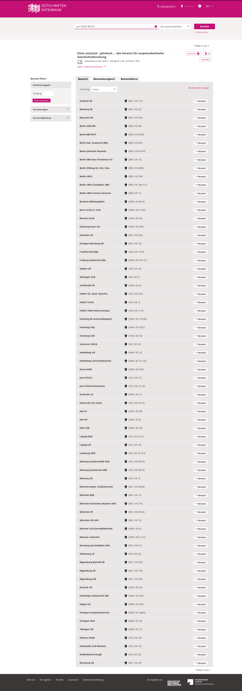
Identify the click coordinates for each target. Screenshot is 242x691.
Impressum (73, 679)
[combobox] (174, 26)
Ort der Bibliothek (51, 118)
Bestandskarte (129, 78)
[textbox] (117, 26)
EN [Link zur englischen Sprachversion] (207, 5)
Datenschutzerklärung (93, 679)
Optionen (193, 53)
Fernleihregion (51, 109)
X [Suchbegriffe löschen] (155, 26)
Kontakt (59, 679)
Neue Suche (201, 32)
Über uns (31, 679)
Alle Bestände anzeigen (198, 87)
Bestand (83, 78)
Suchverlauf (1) (168, 6)
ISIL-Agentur (45, 679)
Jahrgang (37, 93)
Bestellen (205, 59)
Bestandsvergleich (104, 78)
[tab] (83, 79)
